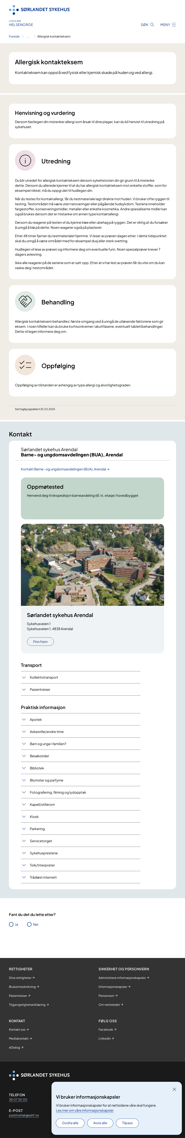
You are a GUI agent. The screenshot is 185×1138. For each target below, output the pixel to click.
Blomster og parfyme (46, 780)
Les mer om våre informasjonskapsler (85, 1110)
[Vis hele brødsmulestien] (28, 36)
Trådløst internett (43, 877)
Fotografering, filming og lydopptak (58, 792)
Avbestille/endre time (47, 731)
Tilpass (127, 1123)
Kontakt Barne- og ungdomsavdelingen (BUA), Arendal (63, 469)
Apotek (36, 719)
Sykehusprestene (44, 853)
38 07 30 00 (18, 1099)
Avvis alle (100, 1123)
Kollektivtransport (44, 677)
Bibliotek (37, 768)
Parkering (37, 829)
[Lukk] (174, 1089)
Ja (16, 924)
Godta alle (70, 1123)
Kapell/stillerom (42, 804)
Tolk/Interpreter (42, 865)
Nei (35, 924)
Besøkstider (39, 756)
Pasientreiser (40, 689)
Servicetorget (41, 841)
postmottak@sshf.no (24, 1115)
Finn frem (40, 641)
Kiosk (34, 816)
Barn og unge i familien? (48, 744)
